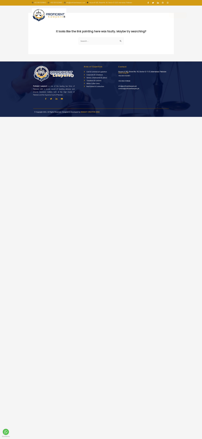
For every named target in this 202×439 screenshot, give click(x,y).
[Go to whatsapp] (6, 432)
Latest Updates (133, 15)
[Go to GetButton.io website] (6, 436)
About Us (90, 15)
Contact (147, 15)
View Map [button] (129, 73)
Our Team (101, 15)
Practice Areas (116, 15)
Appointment (168, 15)
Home (79, 15)
